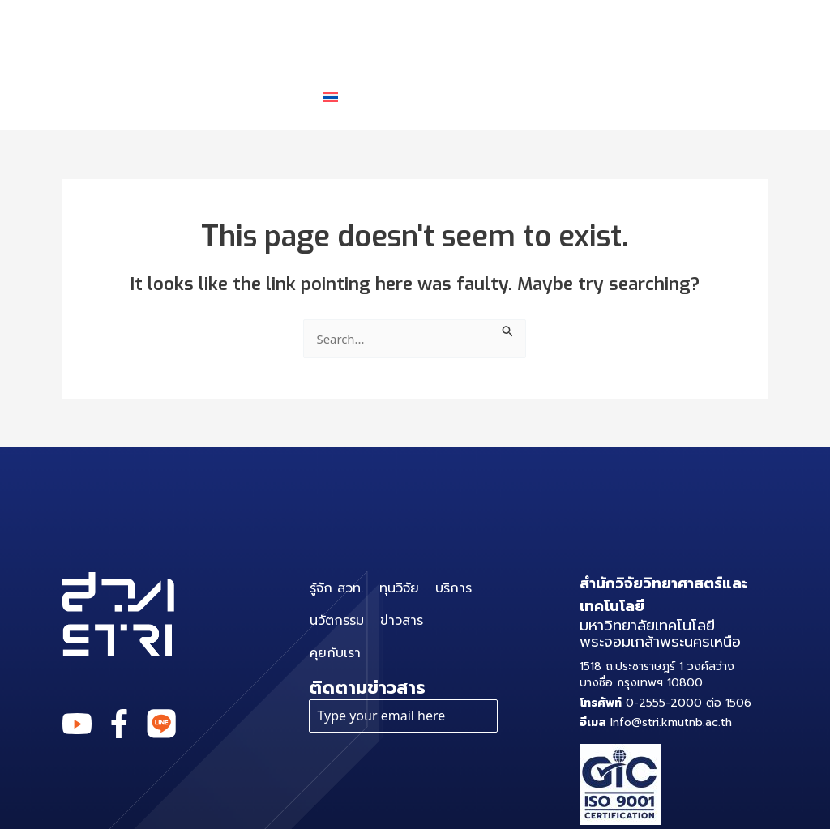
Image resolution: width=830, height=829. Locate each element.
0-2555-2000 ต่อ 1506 (665, 702)
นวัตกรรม (554, 32)
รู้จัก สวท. (256, 32)
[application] (473, 32)
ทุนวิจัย (353, 32)
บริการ (448, 32)
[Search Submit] (511, 328)
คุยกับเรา (254, 96)
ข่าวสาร (654, 32)
